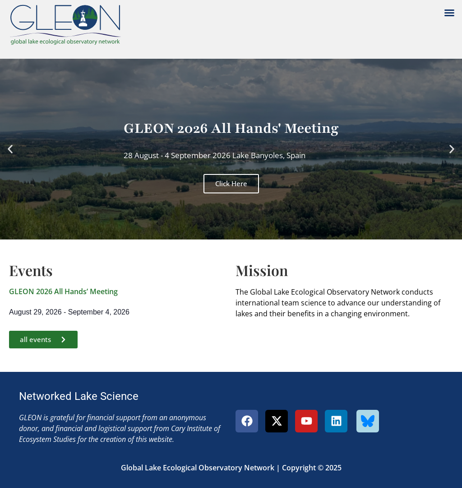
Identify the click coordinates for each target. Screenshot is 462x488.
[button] (449, 13)
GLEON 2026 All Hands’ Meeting (63, 291)
